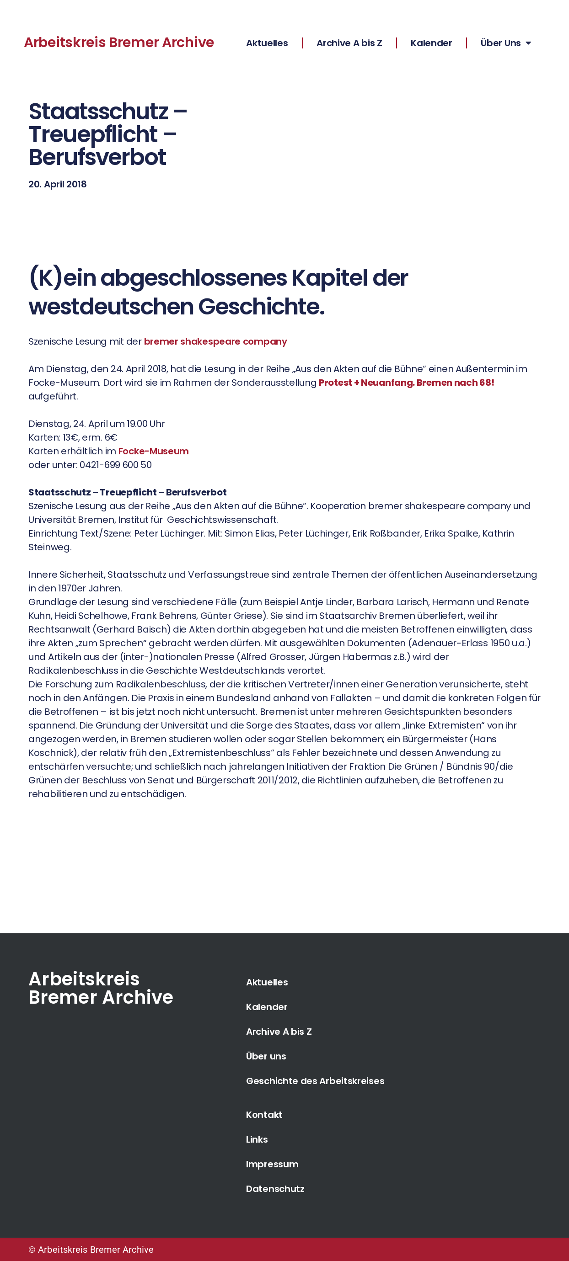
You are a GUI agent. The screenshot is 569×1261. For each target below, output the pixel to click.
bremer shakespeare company (215, 341)
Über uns (266, 1056)
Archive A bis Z (349, 43)
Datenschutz (275, 1188)
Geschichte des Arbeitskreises (315, 1081)
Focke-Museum (153, 451)
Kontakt (264, 1114)
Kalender (431, 43)
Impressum (272, 1164)
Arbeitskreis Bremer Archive (119, 42)
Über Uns (506, 43)
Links (257, 1139)
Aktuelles (267, 43)
